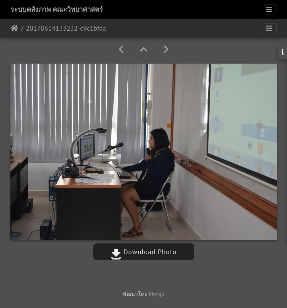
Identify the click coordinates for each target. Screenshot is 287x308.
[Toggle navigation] (269, 9)
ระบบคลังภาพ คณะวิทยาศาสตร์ (56, 9)
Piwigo (157, 293)
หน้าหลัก (14, 28)
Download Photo (144, 251)
